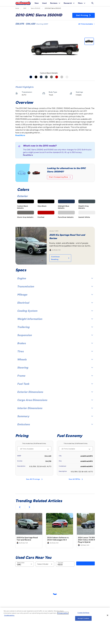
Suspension (55, 335)
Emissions (55, 424)
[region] (55, 615)
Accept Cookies (83, 618)
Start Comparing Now (60, 177)
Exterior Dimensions (55, 392)
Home (17, 8)
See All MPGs (76, 479)
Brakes (55, 343)
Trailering (55, 327)
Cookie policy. (9, 615)
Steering (55, 367)
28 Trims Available (86, 24)
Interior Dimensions (55, 408)
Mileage (55, 294)
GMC (24, 8)
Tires (55, 351)
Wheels (55, 359)
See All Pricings (34, 479)
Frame (55, 375)
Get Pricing (83, 15)
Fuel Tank (55, 383)
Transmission (55, 286)
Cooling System (55, 310)
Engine (55, 278)
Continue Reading (60, 258)
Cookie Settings (83, 613)
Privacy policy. (63, 613)
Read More (20, 135)
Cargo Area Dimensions (55, 400)
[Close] (107, 615)
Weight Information (55, 319)
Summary (55, 416)
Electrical (55, 302)
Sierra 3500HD (35, 8)
